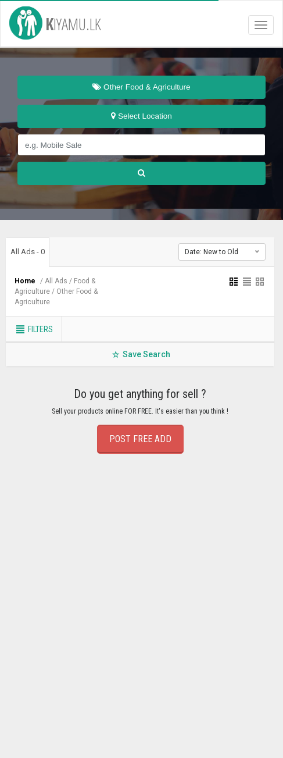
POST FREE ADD (140, 438)
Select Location (141, 116)
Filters (34, 329)
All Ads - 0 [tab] (27, 251)
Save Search (140, 354)
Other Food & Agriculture (141, 87)
